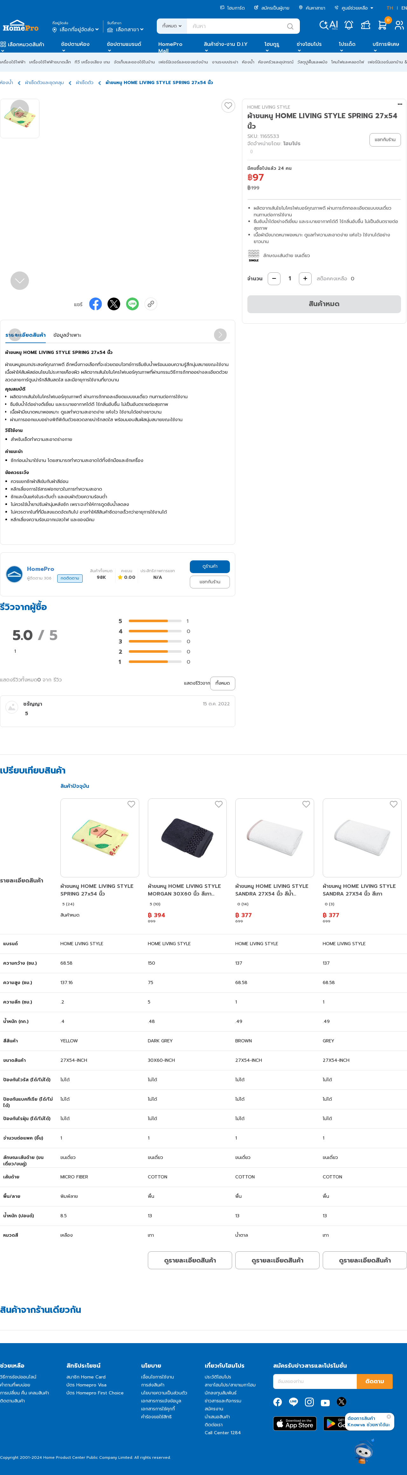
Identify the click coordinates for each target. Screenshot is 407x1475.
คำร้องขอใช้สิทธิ (156, 1417)
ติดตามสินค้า (12, 1401)
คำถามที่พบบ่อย (15, 1385)
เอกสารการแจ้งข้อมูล (161, 1401)
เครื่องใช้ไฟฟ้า (12, 62)
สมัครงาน (214, 1409)
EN (404, 8)
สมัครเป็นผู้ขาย (271, 8)
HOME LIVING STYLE (268, 107)
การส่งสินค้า (152, 1385)
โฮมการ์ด (232, 8)
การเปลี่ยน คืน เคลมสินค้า (24, 1393)
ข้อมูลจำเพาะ (67, 335)
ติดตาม (374, 1381)
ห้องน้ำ (248, 62)
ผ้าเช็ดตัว (84, 82)
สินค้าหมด (324, 304)
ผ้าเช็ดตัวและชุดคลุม (44, 82)
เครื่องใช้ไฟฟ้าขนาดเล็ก (50, 62)
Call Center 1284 (223, 1432)
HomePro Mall (170, 47)
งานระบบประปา (225, 62)
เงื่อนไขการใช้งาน (157, 1377)
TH (390, 8)
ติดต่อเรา (214, 1424)
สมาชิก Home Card (86, 1377)
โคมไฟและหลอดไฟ (347, 62)
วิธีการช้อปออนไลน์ (18, 1377)
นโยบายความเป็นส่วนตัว (164, 1393)
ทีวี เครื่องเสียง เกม (92, 62)
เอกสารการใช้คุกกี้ (158, 1409)
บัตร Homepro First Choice (95, 1393)
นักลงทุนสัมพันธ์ (221, 1393)
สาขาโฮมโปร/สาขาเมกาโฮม (230, 1385)
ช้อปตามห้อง (75, 44)
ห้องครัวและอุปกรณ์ (275, 62)
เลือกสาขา (126, 29)
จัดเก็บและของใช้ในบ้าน (134, 62)
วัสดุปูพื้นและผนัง (312, 62)
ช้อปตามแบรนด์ (124, 44)
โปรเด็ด (347, 44)
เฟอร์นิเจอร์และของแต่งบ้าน (183, 62)
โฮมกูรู (272, 44)
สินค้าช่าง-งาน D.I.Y (226, 44)
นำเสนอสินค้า (217, 1417)
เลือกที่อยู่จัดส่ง (76, 29)
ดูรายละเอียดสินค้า (190, 1260)
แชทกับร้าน (210, 582)
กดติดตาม (70, 578)
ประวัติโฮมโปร (218, 1377)
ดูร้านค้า (210, 566)
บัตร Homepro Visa (86, 1385)
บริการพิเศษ (386, 44)
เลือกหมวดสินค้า (26, 44)
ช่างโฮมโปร (309, 44)
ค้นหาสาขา (312, 8)
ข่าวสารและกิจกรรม (223, 1401)
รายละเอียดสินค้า (25, 335)
